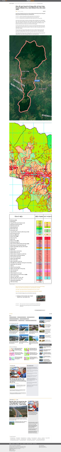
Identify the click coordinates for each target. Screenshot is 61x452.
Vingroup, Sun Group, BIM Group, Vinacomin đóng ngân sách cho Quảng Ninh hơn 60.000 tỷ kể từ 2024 (32, 379)
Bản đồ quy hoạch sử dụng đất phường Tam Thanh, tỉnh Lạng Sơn (33, 349)
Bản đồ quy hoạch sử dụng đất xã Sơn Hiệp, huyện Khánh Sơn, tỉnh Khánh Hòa (31, 18)
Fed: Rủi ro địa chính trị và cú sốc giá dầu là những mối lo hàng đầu (48, 336)
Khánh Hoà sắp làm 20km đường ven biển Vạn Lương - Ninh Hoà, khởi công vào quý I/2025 (33, 342)
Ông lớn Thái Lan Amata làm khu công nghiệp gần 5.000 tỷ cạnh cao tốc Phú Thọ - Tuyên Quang (18, 403)
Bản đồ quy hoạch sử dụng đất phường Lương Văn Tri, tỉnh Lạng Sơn (34, 353)
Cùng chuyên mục (13, 346)
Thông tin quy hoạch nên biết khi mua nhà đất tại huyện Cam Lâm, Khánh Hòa (13, 332)
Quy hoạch (12, 3)
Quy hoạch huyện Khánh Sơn (30, 317)
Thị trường (11, 383)
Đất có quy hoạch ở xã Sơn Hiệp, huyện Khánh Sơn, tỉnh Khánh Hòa (29, 17)
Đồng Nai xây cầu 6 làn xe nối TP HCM (32, 373)
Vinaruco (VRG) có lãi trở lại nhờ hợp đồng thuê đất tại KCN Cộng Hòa (47, 350)
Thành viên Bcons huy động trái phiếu (32, 382)
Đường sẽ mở (19, 3)
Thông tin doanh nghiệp (45, 344)
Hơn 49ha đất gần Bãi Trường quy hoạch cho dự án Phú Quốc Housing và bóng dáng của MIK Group (47, 360)
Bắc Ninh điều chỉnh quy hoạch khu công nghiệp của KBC (47, 357)
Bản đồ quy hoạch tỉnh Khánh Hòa (22, 317)
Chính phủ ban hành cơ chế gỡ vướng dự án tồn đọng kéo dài (20, 385)
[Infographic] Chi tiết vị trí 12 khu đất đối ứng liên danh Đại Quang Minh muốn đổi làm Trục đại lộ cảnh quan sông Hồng (48, 331)
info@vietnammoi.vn (13, 450)
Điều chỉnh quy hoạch (34, 3)
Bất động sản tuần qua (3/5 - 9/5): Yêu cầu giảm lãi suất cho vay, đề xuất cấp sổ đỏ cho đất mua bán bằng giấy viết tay (18, 380)
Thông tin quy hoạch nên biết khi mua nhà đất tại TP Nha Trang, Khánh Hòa (23, 332)
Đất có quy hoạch (23, 3)
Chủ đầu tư (24, 443)
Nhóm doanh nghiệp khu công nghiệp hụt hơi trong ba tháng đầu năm (48, 321)
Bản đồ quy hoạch (40, 3)
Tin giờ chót (12, 365)
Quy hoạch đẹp (28, 3)
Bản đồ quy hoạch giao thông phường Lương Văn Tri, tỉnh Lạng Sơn (19, 353)
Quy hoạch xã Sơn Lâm (21, 320)
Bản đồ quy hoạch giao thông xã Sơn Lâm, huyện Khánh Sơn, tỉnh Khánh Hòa (30, 306)
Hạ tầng (16, 3)
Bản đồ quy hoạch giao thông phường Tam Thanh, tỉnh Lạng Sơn (18, 349)
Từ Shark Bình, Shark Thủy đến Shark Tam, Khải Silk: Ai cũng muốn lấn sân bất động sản (47, 353)
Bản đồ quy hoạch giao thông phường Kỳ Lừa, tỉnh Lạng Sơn (18, 358)
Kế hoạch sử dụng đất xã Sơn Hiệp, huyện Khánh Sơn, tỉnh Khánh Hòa (30, 16)
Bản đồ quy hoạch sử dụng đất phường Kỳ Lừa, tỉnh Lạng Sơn (34, 358)
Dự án (21, 443)
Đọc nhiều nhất (30, 365)
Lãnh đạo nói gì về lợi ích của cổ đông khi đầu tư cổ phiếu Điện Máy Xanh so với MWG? (48, 325)
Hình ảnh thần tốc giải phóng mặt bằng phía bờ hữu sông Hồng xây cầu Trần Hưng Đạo (32, 368)
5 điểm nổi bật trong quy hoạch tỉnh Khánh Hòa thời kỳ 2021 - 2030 (23, 342)
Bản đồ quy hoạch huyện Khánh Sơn (14, 318)
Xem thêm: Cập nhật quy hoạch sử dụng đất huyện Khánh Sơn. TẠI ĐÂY (29, 291)
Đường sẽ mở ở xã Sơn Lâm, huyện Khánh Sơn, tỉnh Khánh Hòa (25, 296)
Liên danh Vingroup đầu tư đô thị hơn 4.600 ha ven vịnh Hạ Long (47, 347)
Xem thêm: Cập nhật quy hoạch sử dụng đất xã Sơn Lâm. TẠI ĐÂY (27, 289)
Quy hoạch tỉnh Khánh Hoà (13, 317)
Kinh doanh (35, 443)
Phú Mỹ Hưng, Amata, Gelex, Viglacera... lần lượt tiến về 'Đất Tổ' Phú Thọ (21, 422)
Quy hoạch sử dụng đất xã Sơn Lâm (24, 318)
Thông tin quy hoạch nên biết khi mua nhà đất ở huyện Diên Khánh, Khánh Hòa (33, 332)
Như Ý (16, 11)
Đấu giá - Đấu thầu (29, 443)
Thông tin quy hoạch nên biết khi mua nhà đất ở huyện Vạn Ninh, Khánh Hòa (13, 342)
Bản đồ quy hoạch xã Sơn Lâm (13, 320)
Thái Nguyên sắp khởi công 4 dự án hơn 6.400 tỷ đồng (32, 429)
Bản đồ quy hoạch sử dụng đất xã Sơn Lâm (31, 320)
